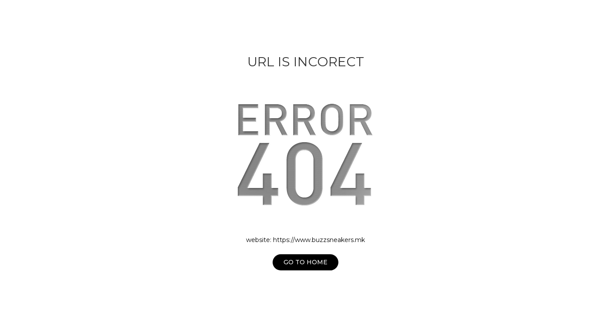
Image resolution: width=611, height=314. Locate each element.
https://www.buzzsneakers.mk (319, 240)
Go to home (305, 262)
